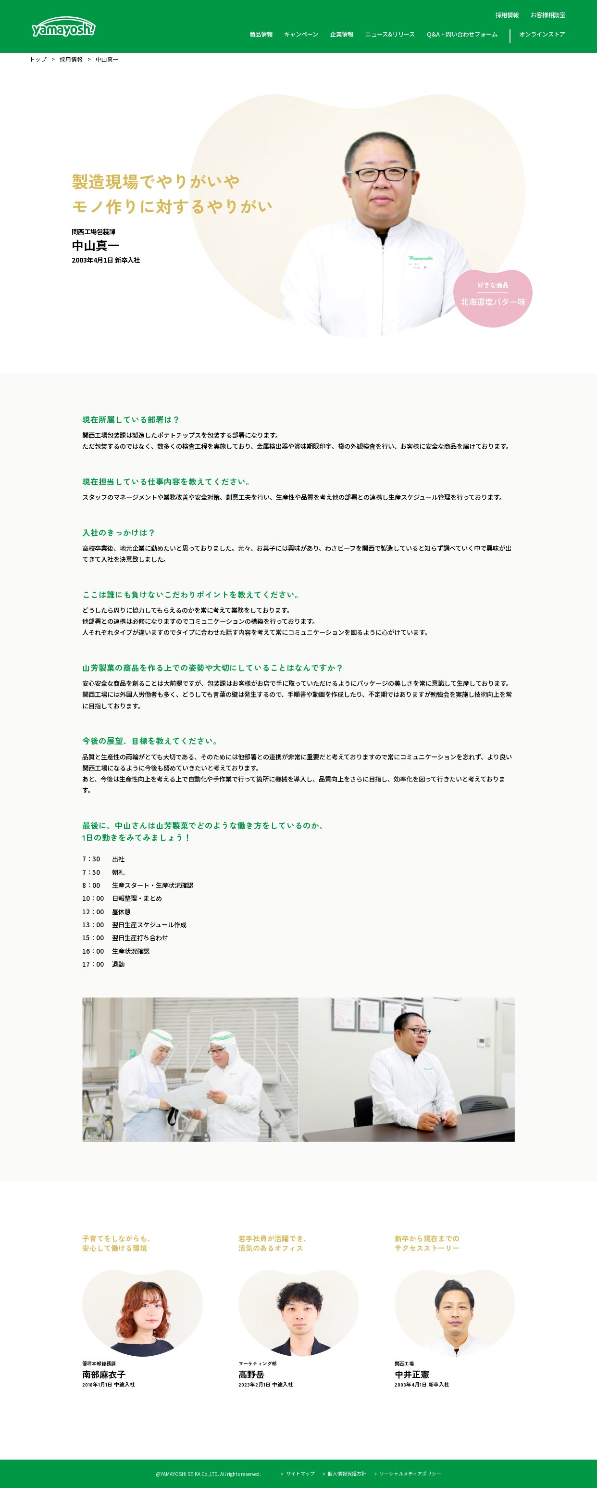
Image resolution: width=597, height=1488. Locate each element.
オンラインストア (542, 34)
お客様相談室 (548, 15)
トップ (38, 60)
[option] (142, 1310)
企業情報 (341, 34)
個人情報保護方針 (347, 1474)
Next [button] (535, 1304)
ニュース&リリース (390, 34)
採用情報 (507, 15)
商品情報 (260, 34)
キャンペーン (301, 34)
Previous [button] (62, 1304)
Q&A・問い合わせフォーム (462, 34)
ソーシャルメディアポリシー (410, 1474)
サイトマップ (300, 1474)
